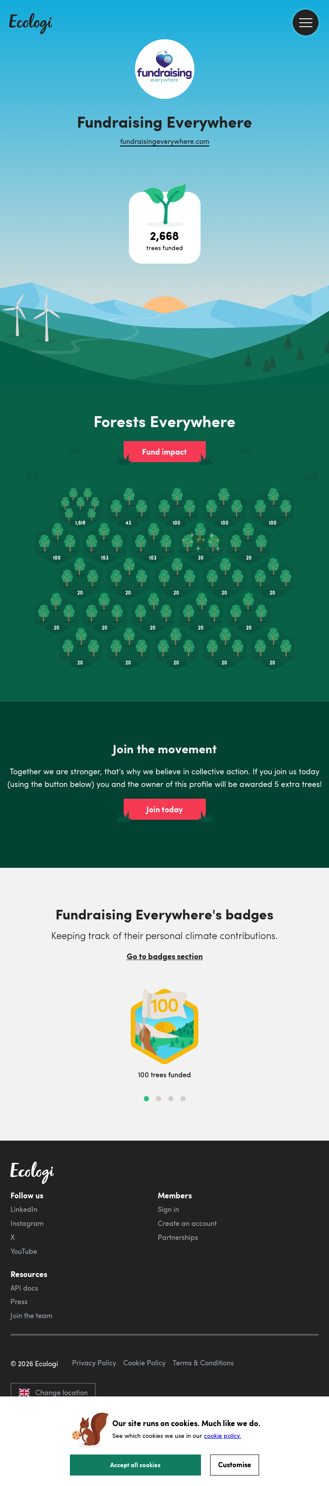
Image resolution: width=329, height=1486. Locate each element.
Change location (53, 1392)
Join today (164, 809)
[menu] (306, 22)
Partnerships (178, 1237)
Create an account (187, 1223)
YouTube (23, 1251)
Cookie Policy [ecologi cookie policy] (144, 1362)
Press (19, 1301)
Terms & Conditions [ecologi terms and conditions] (203, 1362)
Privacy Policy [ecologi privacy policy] (94, 1362)
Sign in (168, 1209)
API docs (24, 1288)
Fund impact (164, 451)
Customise (234, 1464)
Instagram (27, 1223)
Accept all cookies (135, 1464)
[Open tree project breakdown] (165, 228)
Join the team (31, 1315)
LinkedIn (24, 1209)
